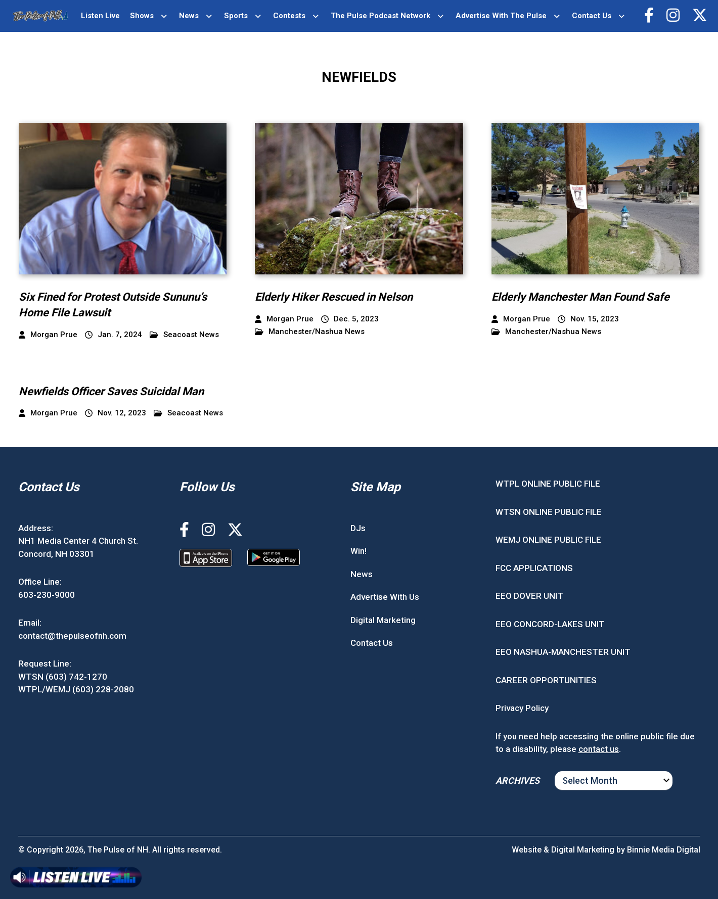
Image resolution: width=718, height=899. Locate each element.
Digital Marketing (383, 620)
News (189, 15)
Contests (289, 15)
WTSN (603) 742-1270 (62, 677)
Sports (236, 15)
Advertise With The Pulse (501, 15)
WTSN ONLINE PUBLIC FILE (549, 512)
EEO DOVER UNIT (529, 596)
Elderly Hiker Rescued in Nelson (334, 297)
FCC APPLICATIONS (534, 568)
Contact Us (591, 15)
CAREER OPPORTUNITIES (546, 680)
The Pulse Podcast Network (380, 15)
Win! (358, 551)
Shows (142, 15)
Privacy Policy (522, 708)
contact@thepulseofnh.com (72, 636)
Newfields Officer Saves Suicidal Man (111, 391)
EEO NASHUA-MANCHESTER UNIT (563, 652)
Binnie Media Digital (663, 850)
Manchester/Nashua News (310, 332)
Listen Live (100, 15)
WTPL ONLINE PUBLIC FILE (548, 484)
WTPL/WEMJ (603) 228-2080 (76, 689)
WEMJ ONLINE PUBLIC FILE (548, 540)
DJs (358, 528)
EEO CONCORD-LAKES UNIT (550, 624)
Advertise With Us (384, 597)
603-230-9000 (46, 595)
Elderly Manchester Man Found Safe (580, 297)
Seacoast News (184, 335)
